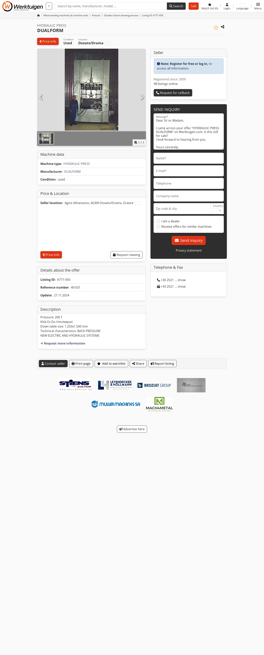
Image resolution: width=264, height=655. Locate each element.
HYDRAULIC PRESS (76, 164)
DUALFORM (72, 171)
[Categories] (49, 6)
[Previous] (41, 97)
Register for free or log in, (189, 64)
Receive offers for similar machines (186, 226)
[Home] (66, 15)
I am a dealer (170, 221)
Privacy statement (189, 250)
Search (176, 6)
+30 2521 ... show (171, 280)
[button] (258, 6)
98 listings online (166, 84)
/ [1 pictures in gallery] (139, 142)
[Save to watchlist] (215, 27)
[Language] (242, 6)
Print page (81, 363)
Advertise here (132, 429)
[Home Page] (38, 15)
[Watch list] (210, 6)
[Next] (142, 97)
